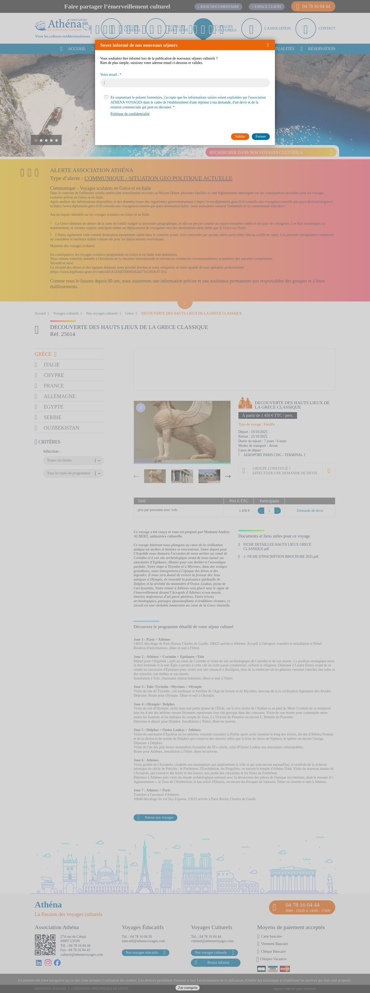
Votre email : (109, 75)
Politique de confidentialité (130, 114)
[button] (269, 45)
